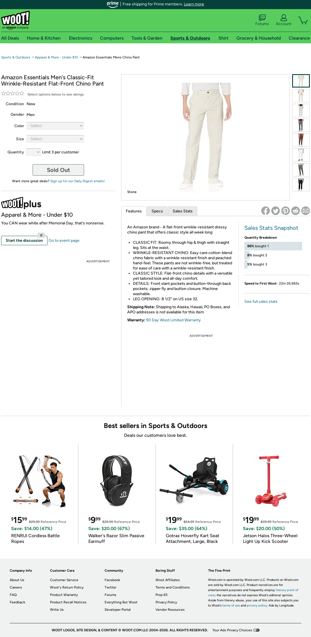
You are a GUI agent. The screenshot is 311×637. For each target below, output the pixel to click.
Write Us (57, 610)
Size (20, 139)
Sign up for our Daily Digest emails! (77, 181)
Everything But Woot (121, 602)
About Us (17, 580)
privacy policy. (257, 605)
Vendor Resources (170, 610)
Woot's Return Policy (66, 587)
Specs (157, 211)
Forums (262, 20)
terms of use (231, 605)
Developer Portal (118, 610)
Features (134, 211)
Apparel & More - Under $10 (56, 57)
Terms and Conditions (173, 587)
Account (283, 20)
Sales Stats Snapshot (271, 227)
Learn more (194, 4)
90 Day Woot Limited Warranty (173, 320)
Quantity (15, 152)
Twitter (110, 587)
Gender (17, 114)
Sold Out (58, 170)
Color (19, 125)
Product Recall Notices (68, 602)
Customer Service (64, 580)
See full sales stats (261, 301)
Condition (15, 104)
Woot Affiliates (168, 580)
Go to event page (64, 240)
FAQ (13, 595)
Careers (16, 587)
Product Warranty (64, 595)
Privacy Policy (166, 602)
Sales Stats (183, 211)
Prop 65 (162, 595)
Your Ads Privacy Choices (232, 630)
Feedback (17, 602)
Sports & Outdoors (15, 57)
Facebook (112, 580)
